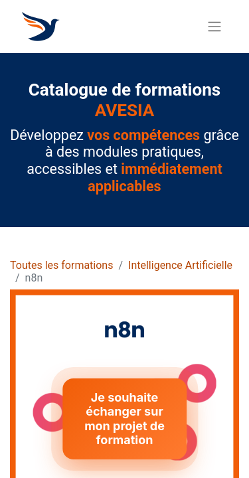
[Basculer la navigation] (214, 27)
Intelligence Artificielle (180, 265)
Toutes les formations (61, 265)
